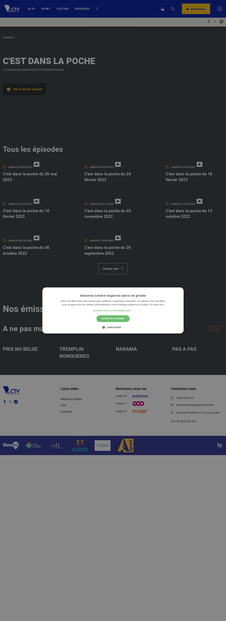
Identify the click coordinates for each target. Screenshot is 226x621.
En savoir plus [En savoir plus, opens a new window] (157, 304)
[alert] (113, 310)
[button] (113, 310)
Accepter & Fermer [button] (113, 318)
